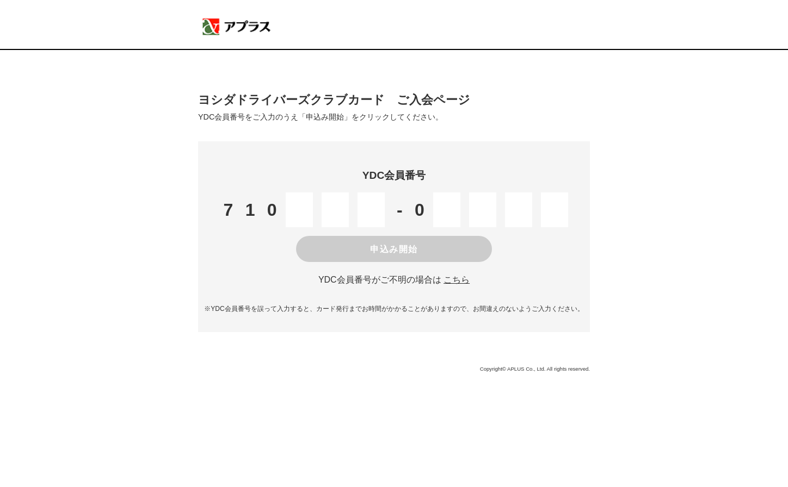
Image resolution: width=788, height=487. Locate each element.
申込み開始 (394, 249)
